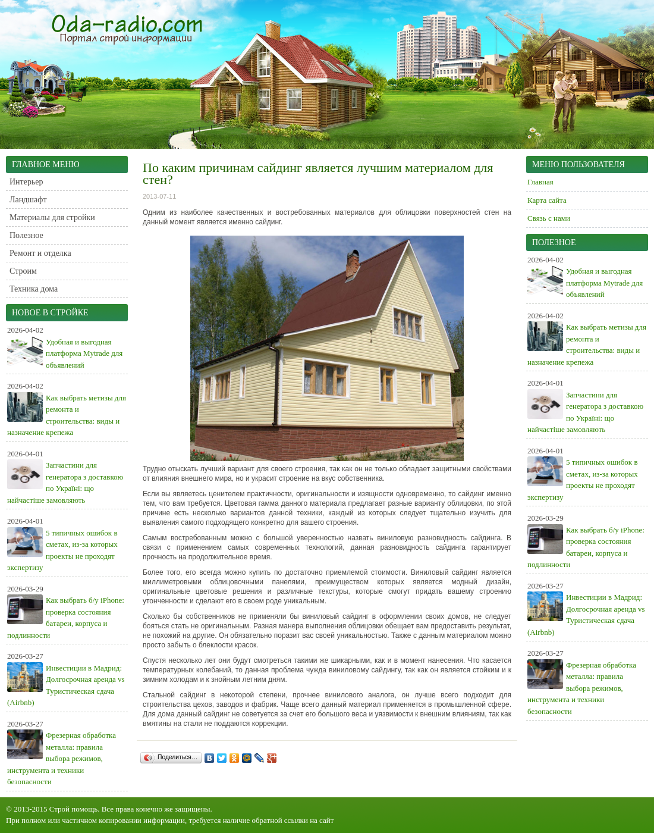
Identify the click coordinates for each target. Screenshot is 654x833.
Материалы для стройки (52, 217)
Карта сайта (547, 200)
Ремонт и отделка (40, 253)
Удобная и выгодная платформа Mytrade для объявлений (84, 353)
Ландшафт (28, 199)
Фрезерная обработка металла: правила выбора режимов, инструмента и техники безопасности (61, 758)
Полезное (26, 235)
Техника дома (34, 288)
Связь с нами (548, 218)
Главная (540, 181)
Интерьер (26, 181)
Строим (23, 271)
